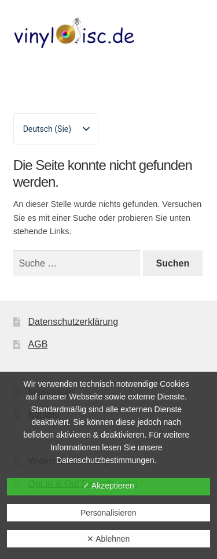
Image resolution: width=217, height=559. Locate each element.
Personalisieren (108, 512)
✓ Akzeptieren (108, 485)
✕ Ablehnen (108, 538)
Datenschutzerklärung (73, 322)
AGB (38, 344)
